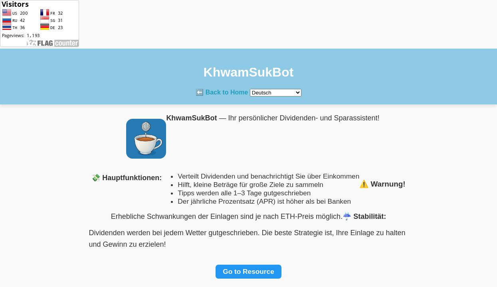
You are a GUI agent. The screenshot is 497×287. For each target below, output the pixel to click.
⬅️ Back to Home (222, 92)
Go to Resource (248, 271)
